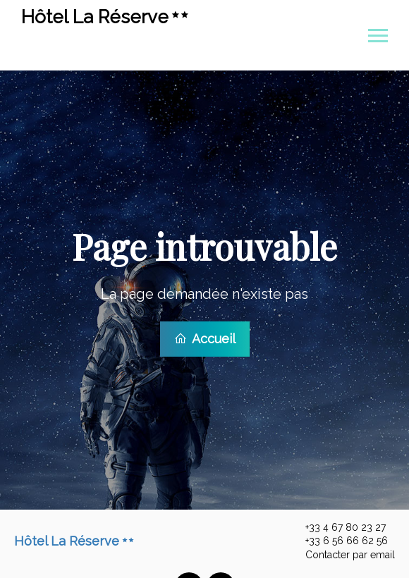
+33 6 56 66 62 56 (338, 536)
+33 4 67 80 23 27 (337, 523)
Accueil (205, 336)
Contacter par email (342, 550)
